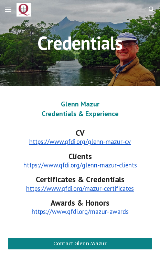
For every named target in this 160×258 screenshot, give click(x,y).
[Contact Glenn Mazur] (80, 243)
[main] (80, 43)
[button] (8, 9)
